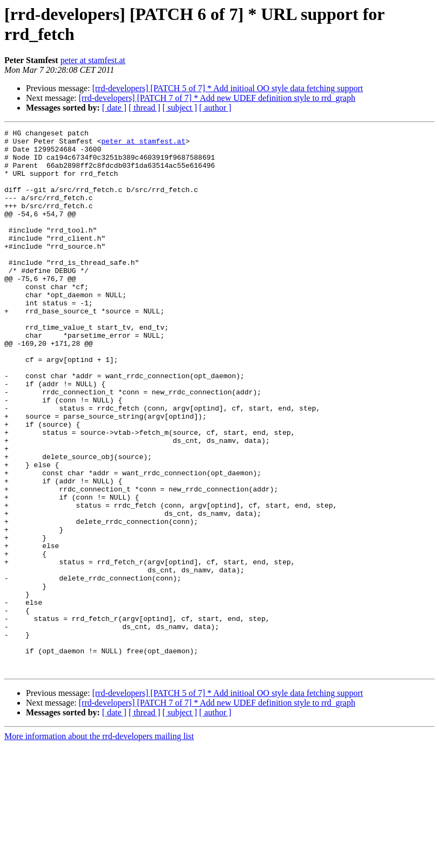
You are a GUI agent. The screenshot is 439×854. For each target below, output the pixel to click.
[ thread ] (144, 107)
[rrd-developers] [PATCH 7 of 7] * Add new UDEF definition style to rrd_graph (217, 98)
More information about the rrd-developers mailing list (99, 844)
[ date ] (114, 107)
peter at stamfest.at (92, 60)
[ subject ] (180, 107)
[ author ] (215, 107)
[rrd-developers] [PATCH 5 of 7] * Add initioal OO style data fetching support (227, 88)
